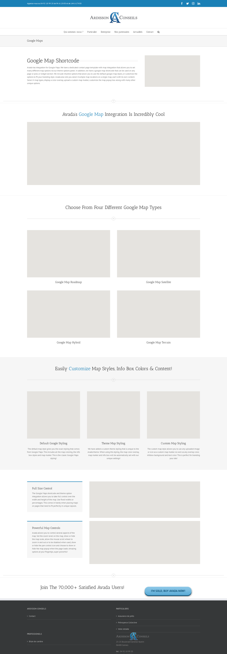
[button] (158, 31)
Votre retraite (123, 629)
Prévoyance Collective (127, 622)
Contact (32, 616)
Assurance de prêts (126, 616)
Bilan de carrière (36, 641)
